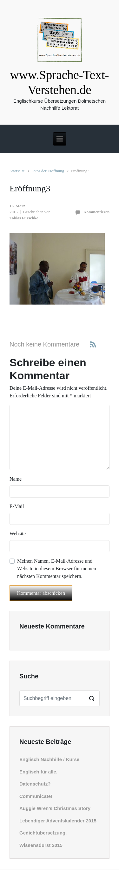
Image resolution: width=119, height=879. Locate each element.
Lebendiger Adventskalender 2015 (57, 820)
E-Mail (17, 506)
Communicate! (35, 796)
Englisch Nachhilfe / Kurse (49, 759)
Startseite (17, 171)
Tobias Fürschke (24, 218)
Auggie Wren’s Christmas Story (54, 808)
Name (16, 479)
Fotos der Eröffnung (47, 171)
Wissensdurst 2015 (41, 845)
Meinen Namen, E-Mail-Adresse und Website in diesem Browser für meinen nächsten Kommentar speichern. (56, 568)
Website (18, 533)
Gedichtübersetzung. (43, 832)
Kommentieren (96, 212)
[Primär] (59, 139)
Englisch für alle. (38, 771)
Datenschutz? (34, 783)
